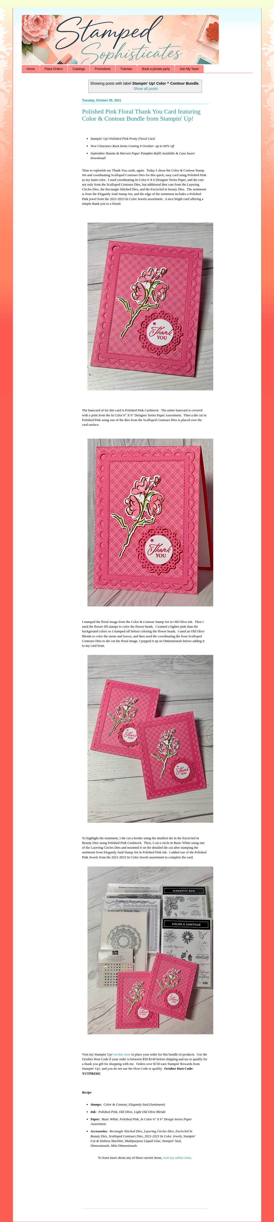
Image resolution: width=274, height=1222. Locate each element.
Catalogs (79, 69)
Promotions (103, 69)
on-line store (121, 1054)
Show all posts (146, 89)
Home (30, 69)
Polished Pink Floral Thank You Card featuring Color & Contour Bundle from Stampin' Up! (141, 115)
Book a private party (156, 69)
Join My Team (189, 69)
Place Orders (54, 69)
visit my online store (177, 1158)
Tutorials (126, 69)
